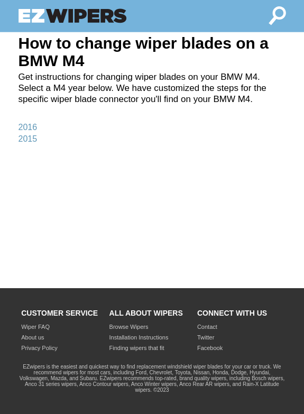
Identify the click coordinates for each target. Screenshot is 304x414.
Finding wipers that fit (136, 348)
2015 (28, 138)
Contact (207, 327)
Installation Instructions (139, 337)
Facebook (210, 348)
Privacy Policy (39, 348)
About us (32, 337)
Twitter (205, 337)
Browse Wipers (129, 327)
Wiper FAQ (35, 327)
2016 (28, 127)
